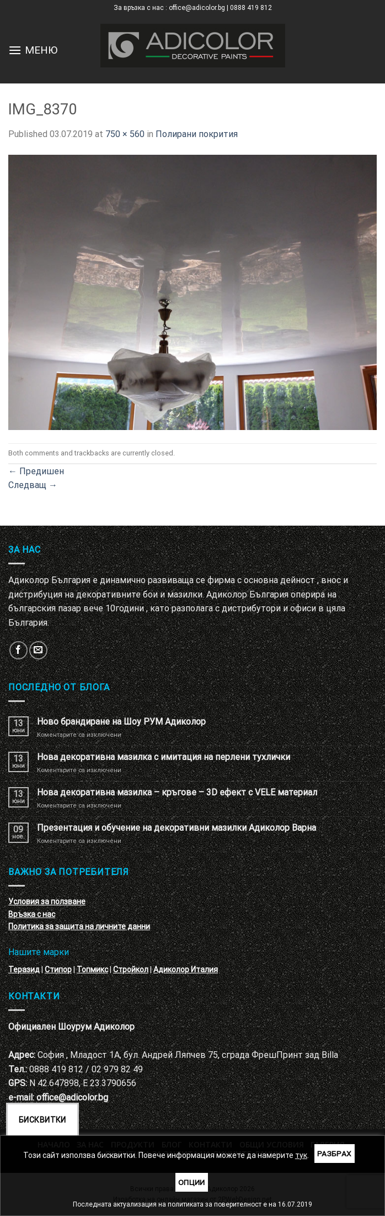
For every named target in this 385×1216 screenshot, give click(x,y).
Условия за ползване (46, 901)
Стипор (58, 969)
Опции (191, 1182)
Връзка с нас (31, 914)
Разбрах (334, 1153)
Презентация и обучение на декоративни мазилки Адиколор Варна (176, 827)
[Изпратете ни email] (38, 650)
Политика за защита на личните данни (79, 926)
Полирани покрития (197, 134)
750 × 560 (125, 134)
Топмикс (92, 969)
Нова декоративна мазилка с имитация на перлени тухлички (163, 757)
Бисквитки (42, 1119)
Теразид (24, 969)
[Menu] (15, 50)
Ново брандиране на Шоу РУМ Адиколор (121, 721)
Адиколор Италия (185, 969)
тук (301, 1155)
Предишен (36, 471)
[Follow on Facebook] (18, 650)
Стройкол (130, 969)
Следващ (32, 485)
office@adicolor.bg (72, 1097)
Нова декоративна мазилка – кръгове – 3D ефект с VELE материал (177, 792)
